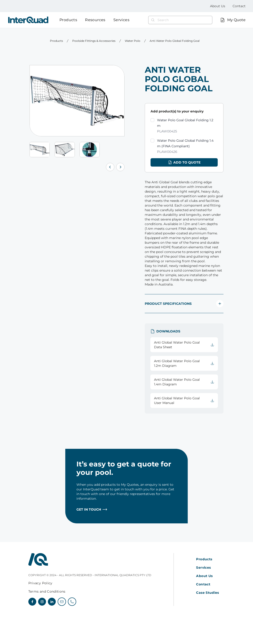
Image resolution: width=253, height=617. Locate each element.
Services (121, 20)
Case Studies (207, 593)
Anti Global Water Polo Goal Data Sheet (184, 344)
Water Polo (132, 41)
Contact (239, 6)
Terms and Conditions (47, 591)
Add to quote (184, 162)
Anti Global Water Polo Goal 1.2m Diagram (184, 363)
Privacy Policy (40, 583)
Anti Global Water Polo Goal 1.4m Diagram (184, 381)
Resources (95, 20)
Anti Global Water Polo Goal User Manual (184, 400)
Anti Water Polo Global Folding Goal (175, 41)
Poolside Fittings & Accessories (93, 41)
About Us (217, 6)
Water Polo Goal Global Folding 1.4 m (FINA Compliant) (187, 146)
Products (68, 20)
